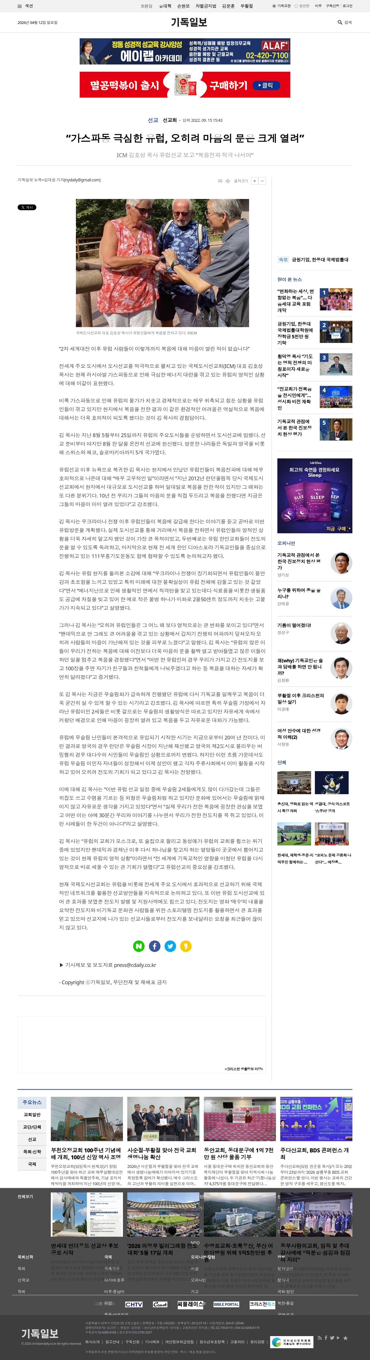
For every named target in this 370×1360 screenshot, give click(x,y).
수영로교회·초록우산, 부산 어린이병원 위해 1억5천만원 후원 (238, 1253)
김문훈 (228, 6)
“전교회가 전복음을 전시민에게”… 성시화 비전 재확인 (294, 398)
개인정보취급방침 (179, 1341)
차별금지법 (205, 6)
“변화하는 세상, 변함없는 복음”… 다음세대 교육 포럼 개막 (295, 301)
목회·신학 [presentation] (32, 1152)
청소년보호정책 (212, 1341)
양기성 (283, 575)
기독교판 (284, 5)
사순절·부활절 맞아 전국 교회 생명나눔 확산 (161, 1154)
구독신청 (332, 5)
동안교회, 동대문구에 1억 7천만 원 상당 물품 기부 (239, 1154)
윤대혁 (165, 6)
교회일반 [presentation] (32, 1115)
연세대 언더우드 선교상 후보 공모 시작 (84, 1249)
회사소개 (92, 1341)
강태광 (283, 603)
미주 (318, 5)
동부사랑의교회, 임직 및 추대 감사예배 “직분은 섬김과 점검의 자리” (315, 1253)
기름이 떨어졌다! (294, 625)
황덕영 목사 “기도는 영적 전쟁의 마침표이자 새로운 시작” (295, 366)
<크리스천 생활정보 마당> (244, 1069)
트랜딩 (146, 6)
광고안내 (112, 1341)
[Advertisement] (315, 213)
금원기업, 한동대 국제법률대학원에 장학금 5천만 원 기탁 (295, 333)
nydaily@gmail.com (82, 180)
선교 (153, 120)
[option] (296, 794)
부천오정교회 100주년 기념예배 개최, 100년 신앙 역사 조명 (86, 1154)
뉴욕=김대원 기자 (49, 180)
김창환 (283, 680)
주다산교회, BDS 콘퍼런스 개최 (314, 1154)
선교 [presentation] (32, 1139)
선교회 (169, 120)
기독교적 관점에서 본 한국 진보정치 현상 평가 (294, 427)
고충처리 (237, 1341)
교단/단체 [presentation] (32, 1127)
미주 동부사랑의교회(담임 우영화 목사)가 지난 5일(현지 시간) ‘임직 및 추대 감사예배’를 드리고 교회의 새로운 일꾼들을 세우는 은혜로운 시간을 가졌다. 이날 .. (315, 1277)
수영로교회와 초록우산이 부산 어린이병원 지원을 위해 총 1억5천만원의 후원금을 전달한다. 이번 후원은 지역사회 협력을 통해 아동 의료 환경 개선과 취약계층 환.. (239, 1277)
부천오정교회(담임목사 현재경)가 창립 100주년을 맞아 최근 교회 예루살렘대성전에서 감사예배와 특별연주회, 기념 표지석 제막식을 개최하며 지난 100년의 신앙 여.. (87, 1175)
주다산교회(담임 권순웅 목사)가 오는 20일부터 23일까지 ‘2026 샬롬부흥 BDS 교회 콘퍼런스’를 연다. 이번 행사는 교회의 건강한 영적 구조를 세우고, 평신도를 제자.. (316, 1175)
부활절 (246, 6)
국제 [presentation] (32, 1164)
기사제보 (152, 1341)
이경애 (283, 709)
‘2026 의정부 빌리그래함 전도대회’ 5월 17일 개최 (162, 1249)
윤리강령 (257, 1341)
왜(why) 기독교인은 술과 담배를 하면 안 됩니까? (300, 666)
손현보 (183, 6)
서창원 (283, 744)
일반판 (304, 5)
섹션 (25, 6)
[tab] (32, 1115)
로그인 (347, 5)
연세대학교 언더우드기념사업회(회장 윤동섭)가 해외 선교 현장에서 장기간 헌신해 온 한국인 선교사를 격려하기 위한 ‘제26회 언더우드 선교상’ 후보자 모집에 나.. (86, 1270)
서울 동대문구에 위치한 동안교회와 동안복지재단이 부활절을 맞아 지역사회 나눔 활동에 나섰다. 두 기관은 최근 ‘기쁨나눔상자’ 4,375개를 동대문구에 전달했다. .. (240, 1175)
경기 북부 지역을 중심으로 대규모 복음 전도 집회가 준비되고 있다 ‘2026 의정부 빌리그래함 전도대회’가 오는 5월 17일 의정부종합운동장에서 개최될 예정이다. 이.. (163, 1270)
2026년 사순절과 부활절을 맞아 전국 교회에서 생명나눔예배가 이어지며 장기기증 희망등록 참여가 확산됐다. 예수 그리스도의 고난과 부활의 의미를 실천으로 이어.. (163, 1175)
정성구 (283, 632)
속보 (283, 260)
